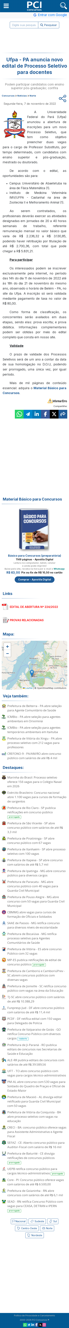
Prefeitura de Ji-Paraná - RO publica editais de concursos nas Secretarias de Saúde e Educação (34, 1049)
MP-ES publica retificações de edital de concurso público (34, 962)
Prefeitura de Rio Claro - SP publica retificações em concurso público (31, 812)
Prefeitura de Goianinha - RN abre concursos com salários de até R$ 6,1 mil (35, 1193)
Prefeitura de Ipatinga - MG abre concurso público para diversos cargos (36, 873)
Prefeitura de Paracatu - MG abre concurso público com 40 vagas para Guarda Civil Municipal (32, 886)
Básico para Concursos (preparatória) (34, 555)
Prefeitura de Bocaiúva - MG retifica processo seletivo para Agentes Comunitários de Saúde (32, 938)
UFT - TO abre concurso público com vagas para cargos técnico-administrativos (36, 1073)
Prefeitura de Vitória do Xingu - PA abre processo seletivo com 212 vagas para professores (34, 742)
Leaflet (28, 688)
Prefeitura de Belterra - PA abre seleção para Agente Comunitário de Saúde (34, 708)
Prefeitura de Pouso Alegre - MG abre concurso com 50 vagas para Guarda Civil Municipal (36, 901)
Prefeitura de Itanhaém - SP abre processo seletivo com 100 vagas (36, 851)
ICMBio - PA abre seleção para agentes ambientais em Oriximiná (33, 719)
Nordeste (34, 1235)
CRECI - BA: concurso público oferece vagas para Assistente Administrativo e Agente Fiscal (36, 1131)
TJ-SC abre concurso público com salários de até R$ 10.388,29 (36, 999)
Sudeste (37, 1221)
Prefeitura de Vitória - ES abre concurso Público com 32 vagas (34, 951)
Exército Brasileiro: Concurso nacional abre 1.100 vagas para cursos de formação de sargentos (36, 797)
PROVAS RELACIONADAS (27, 620)
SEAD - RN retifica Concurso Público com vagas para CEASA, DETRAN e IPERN (35, 1206)
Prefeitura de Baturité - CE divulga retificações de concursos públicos (31, 1158)
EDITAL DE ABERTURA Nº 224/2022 (34, 607)
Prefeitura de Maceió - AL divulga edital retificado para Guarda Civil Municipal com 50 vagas (34, 1101)
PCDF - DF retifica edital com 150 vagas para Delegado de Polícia (34, 1021)
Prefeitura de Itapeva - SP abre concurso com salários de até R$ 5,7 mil (35, 862)
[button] (6, 6)
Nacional (19, 1221)
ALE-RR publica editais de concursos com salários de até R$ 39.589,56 (35, 1062)
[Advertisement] (35, 40)
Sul (53, 1221)
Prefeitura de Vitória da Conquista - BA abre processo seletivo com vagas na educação (34, 1116)
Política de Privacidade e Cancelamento (34, 1315)
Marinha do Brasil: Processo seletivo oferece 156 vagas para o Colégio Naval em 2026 (34, 781)
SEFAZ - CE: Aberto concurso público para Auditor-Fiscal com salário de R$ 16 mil (36, 1145)
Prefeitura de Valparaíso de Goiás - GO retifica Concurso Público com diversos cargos (34, 1034)
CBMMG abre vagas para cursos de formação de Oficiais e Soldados (31, 914)
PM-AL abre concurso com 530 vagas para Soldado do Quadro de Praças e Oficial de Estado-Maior (36, 1086)
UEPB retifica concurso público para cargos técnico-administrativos (35, 1171)
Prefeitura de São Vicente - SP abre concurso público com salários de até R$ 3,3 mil (35, 827)
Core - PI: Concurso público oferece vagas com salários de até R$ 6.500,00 (35, 1182)
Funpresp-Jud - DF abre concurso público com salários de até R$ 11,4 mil (35, 1010)
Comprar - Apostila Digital (34, 579)
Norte (47, 1228)
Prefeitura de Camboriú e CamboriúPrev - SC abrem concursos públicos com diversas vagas (36, 975)
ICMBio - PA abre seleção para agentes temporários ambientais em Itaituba (33, 730)
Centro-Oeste (27, 1228)
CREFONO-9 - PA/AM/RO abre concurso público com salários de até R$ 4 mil (34, 756)
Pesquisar (48, 25)
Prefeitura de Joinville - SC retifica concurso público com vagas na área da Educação (36, 988)
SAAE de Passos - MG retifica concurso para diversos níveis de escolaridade (33, 925)
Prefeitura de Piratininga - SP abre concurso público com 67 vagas (31, 840)
